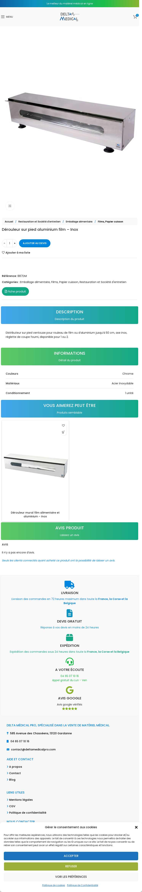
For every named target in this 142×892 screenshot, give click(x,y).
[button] (136, 827)
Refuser (71, 866)
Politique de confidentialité (27, 813)
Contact (15, 773)
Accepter (71, 856)
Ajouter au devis (35, 243)
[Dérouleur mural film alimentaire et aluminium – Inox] (35, 464)
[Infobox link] (69, 593)
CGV (12, 806)
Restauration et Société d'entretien (39, 221)
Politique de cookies (53, 885)
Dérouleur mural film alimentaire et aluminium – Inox (35, 514)
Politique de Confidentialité (82, 885)
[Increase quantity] (14, 243)
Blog (12, 780)
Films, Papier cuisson (110, 221)
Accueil (9, 221)
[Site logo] (69, 16)
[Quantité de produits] (9, 243)
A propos (15, 767)
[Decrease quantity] (4, 243)
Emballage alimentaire (79, 221)
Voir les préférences (71, 877)
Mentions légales (21, 800)
